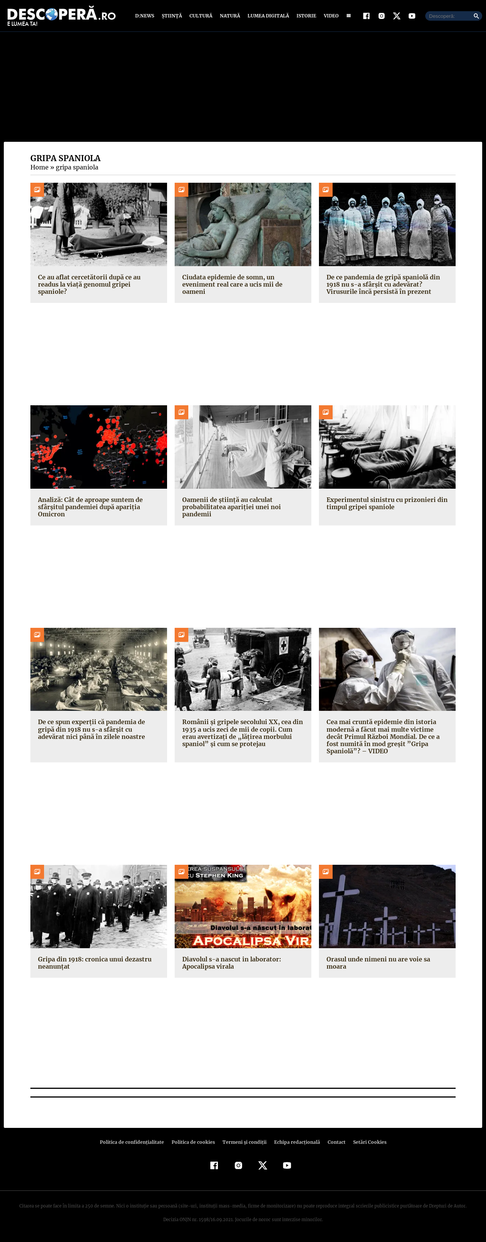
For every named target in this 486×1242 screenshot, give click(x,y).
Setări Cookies (366, 1142)
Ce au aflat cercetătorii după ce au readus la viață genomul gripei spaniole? (98, 281)
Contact (333, 1142)
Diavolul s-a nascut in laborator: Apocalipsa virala (230, 963)
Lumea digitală (266, 16)
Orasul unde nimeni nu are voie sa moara (377, 963)
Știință (172, 16)
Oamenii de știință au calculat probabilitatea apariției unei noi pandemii (229, 507)
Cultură (200, 16)
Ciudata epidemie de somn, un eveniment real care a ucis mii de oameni (231, 285)
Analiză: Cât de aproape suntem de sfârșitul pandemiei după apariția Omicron (89, 507)
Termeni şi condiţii (243, 1142)
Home (39, 168)
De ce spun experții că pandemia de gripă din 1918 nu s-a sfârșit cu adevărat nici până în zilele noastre (96, 730)
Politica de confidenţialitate (135, 1142)
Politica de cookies (194, 1142)
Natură (229, 16)
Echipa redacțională (294, 1142)
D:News (146, 16)
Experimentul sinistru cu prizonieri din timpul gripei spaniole (385, 503)
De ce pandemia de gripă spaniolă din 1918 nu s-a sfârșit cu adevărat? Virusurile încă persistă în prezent (387, 285)
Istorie (305, 16)
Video (329, 16)
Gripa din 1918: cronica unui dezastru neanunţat (92, 963)
